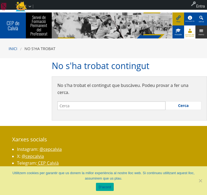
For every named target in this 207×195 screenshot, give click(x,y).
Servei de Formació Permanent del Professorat (38, 25)
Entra (200, 6)
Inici (13, 48)
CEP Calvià (48, 163)
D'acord (105, 187)
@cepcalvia (51, 149)
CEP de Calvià (13, 25)
